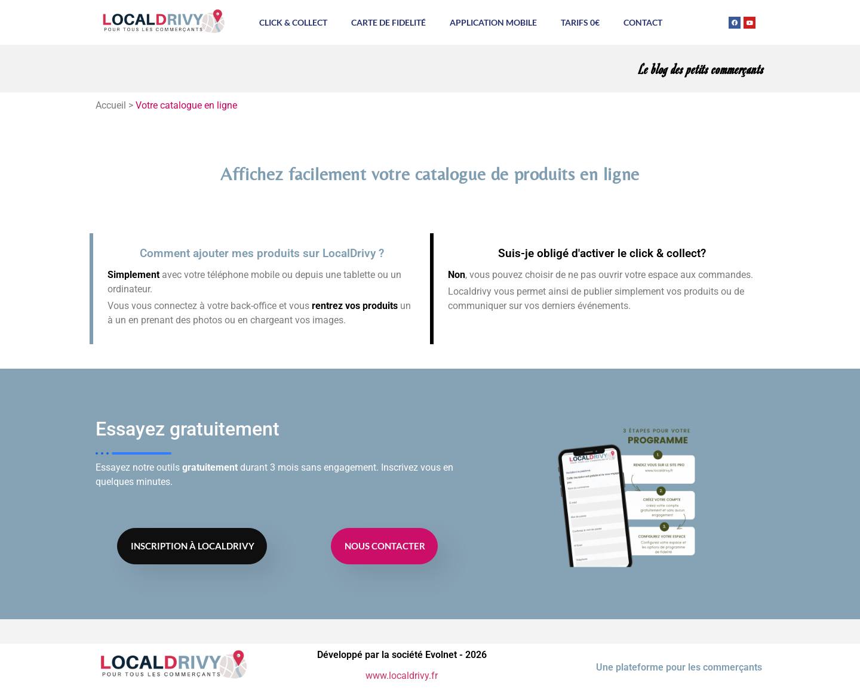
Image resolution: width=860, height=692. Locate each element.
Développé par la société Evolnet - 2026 (402, 654)
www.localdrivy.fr (402, 675)
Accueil (111, 105)
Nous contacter (385, 545)
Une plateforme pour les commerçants (679, 667)
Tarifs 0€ (580, 22)
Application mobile (493, 22)
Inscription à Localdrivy (192, 545)
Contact (643, 22)
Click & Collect (293, 22)
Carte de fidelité (388, 22)
